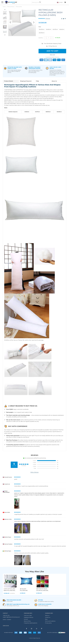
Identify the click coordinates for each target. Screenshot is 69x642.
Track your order (28, 615)
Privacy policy (48, 623)
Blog (46, 619)
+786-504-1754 (6, 615)
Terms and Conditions (50, 621)
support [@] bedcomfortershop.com (11, 617)
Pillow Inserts (19, 6)
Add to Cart (52, 51)
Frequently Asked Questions (30, 623)
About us (47, 615)
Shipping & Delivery (28, 617)
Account (26, 619)
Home (4, 6)
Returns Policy (27, 621)
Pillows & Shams (10, 6)
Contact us (47, 617)
